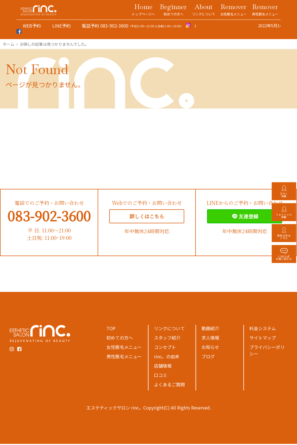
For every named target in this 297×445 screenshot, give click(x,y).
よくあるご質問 (169, 385)
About (203, 9)
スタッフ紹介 (167, 338)
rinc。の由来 (166, 357)
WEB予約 (32, 25)
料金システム (262, 329)
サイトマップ (262, 338)
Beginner (173, 9)
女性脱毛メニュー (124, 348)
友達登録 (244, 217)
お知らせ (210, 348)
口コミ (160, 376)
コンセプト (165, 348)
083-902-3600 (49, 216)
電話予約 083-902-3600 (105, 25)
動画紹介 (210, 329)
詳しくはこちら (147, 217)
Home (143, 9)
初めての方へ (119, 338)
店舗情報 (163, 366)
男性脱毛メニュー (124, 357)
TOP (111, 329)
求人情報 (210, 338)
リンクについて (169, 329)
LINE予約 (61, 25)
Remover (233, 9)
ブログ (208, 357)
